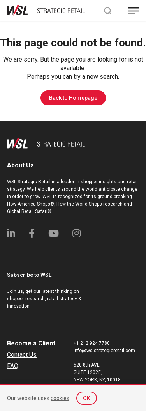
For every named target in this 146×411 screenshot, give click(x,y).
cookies (60, 398)
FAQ (12, 366)
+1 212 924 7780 (92, 343)
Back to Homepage (73, 98)
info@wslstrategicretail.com (104, 350)
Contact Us (22, 354)
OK (86, 398)
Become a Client (31, 343)
